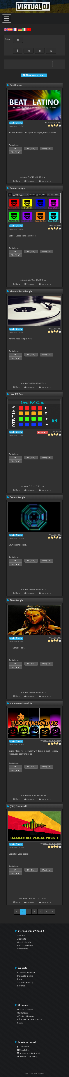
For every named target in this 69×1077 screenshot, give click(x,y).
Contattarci (23, 1013)
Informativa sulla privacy (29, 1019)
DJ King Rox (56, 328)
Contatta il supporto (27, 972)
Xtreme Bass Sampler (21, 291)
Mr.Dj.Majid (56, 225)
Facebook (23, 1046)
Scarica (21, 935)
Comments (31, 181)
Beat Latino (16, 85)
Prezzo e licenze (25, 945)
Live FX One (16, 394)
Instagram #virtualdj (28, 1053)
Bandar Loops (17, 188)
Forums (21, 985)
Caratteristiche (24, 942)
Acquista (21, 939)
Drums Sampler (18, 497)
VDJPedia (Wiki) (25, 982)
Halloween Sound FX (21, 703)
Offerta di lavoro (25, 1016)
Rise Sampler (17, 600)
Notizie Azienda (25, 1009)
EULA (20, 1022)
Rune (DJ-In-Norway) (52, 741)
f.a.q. (19, 979)
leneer (58, 431)
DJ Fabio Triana (54, 122)
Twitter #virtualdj (27, 1056)
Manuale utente (25, 976)
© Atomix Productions (34, 1073)
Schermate (22, 948)
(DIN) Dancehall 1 (19, 806)
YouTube (23, 1050)
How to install (46, 181)
